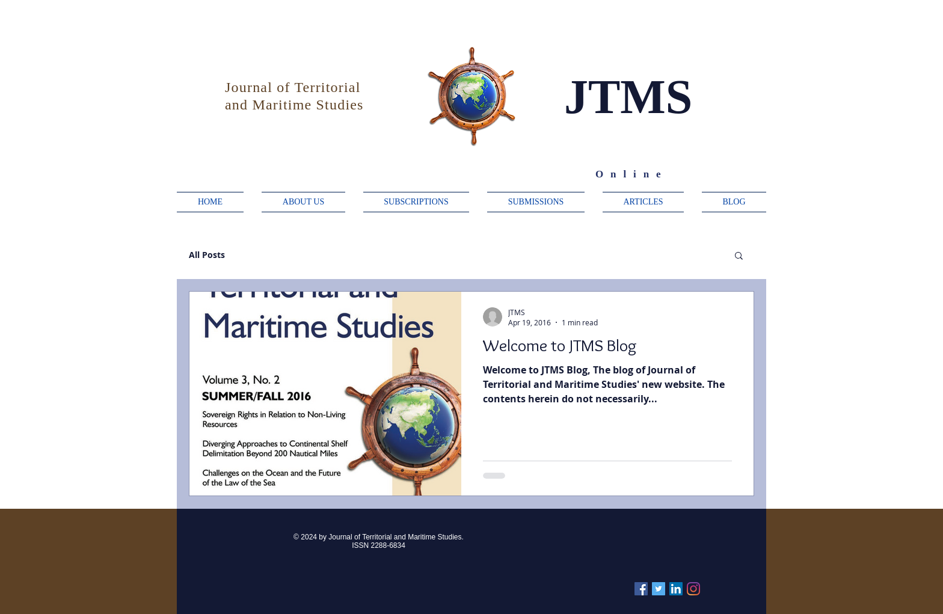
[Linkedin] (676, 588)
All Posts (207, 254)
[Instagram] (693, 588)
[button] (739, 256)
